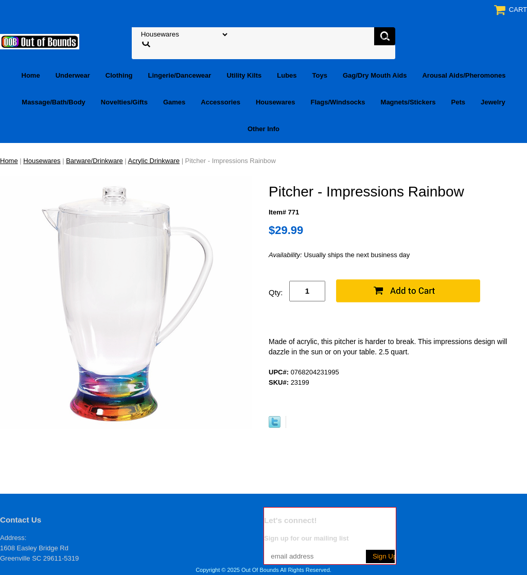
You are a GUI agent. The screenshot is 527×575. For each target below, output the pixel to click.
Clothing (119, 75)
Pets (458, 102)
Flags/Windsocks (337, 102)
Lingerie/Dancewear (180, 75)
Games (174, 102)
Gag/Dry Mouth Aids (375, 75)
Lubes (286, 75)
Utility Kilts (243, 75)
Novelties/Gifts (124, 102)
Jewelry (493, 102)
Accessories (220, 102)
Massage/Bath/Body (53, 102)
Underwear (73, 75)
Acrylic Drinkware (154, 161)
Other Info (263, 129)
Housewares (275, 102)
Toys (319, 75)
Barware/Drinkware (94, 161)
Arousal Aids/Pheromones (463, 75)
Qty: (276, 292)
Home (31, 75)
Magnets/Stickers (408, 102)
